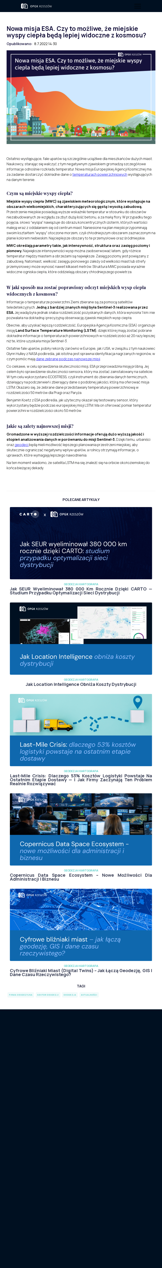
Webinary (28, 1156)
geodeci (22, 444)
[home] (39, 6)
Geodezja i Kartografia (39, 1163)
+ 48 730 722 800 (101, 1165)
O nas (25, 1142)
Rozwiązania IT (33, 1170)
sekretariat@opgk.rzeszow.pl (108, 1178)
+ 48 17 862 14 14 (101, 1171)
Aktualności (30, 1149)
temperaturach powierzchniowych (99, 174)
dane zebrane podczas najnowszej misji (68, 359)
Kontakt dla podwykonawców (81, 1070)
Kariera (81, 1083)
